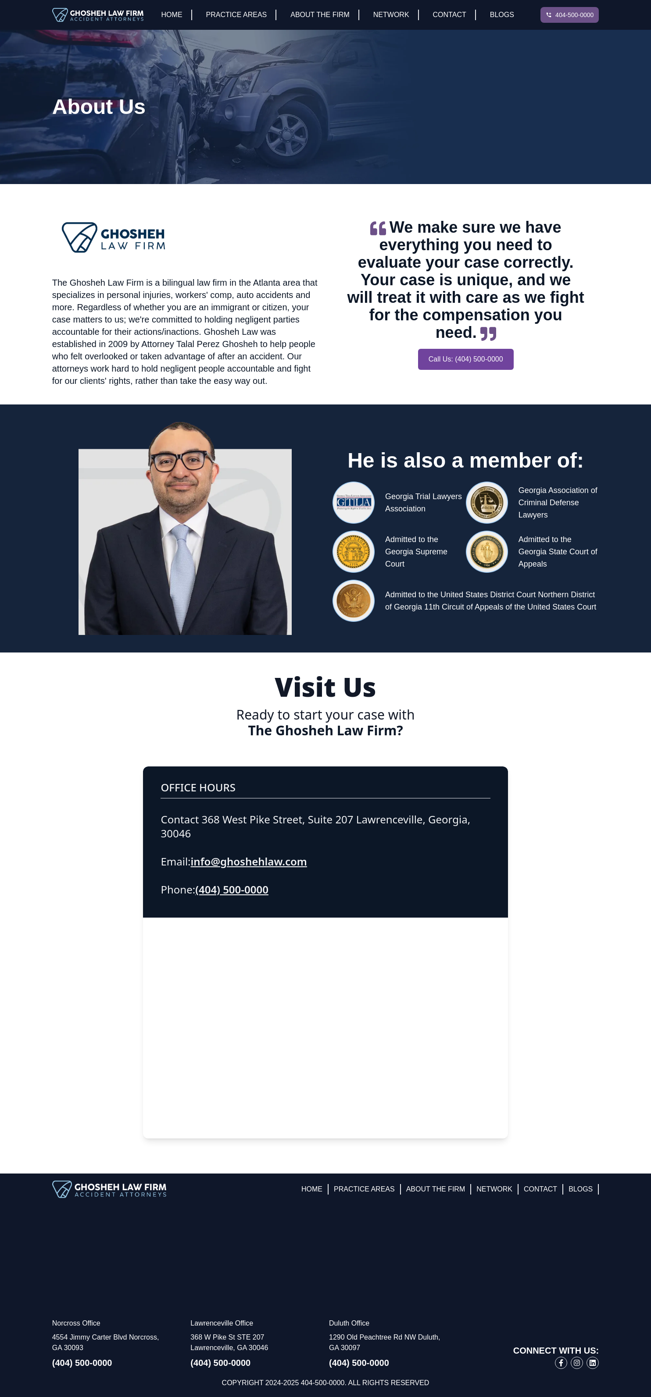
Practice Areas (236, 14)
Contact (449, 14)
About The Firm (320, 14)
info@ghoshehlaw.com (249, 861)
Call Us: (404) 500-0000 (466, 359)
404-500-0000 (574, 14)
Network (391, 14)
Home (171, 14)
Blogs (502, 14)
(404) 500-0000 (231, 889)
